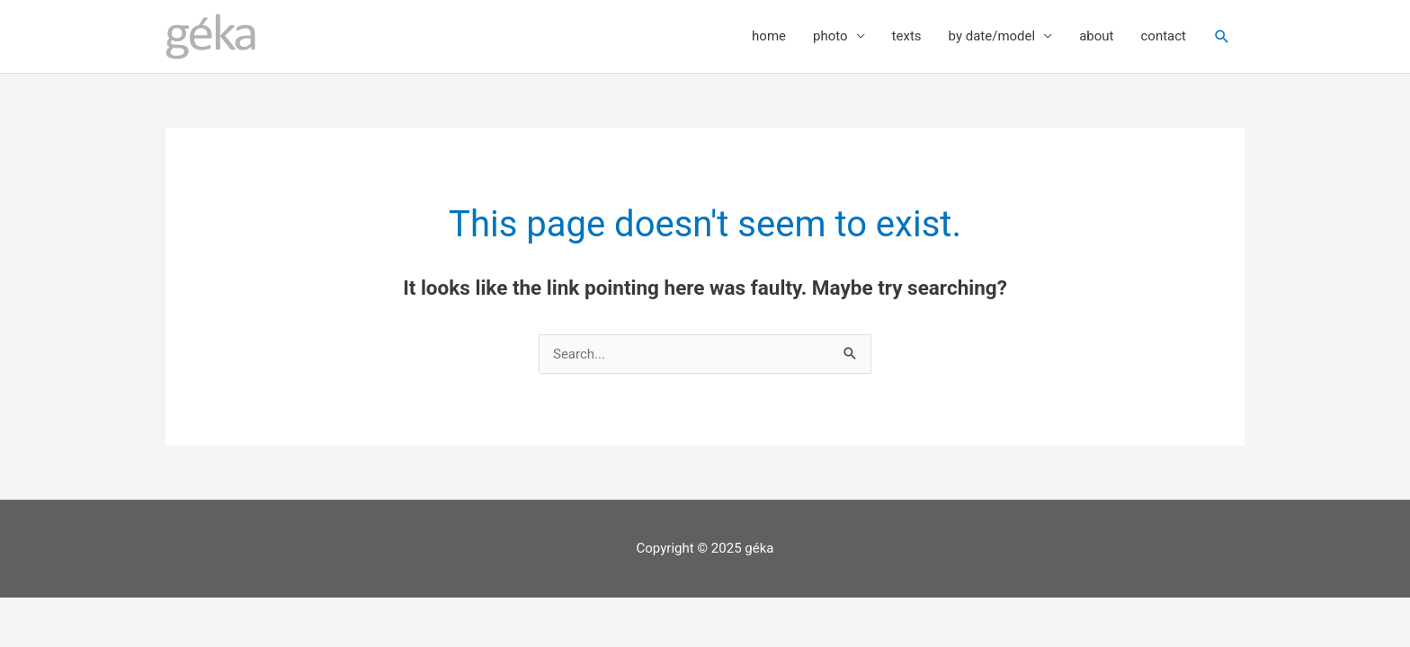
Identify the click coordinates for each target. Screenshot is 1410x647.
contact (1163, 36)
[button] (1222, 37)
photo (830, 36)
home (769, 36)
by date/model (992, 36)
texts (907, 36)
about (1096, 36)
